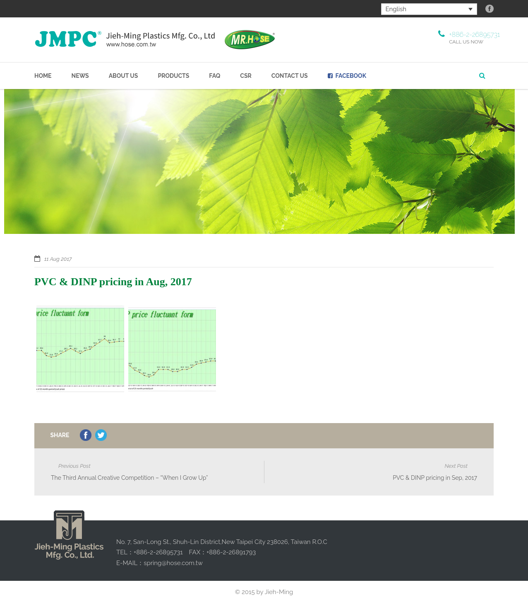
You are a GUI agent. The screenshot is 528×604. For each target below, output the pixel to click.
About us (123, 76)
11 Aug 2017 (58, 259)
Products (173, 76)
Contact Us (289, 76)
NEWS (80, 76)
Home (43, 76)
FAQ (214, 76)
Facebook (347, 76)
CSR (246, 76)
